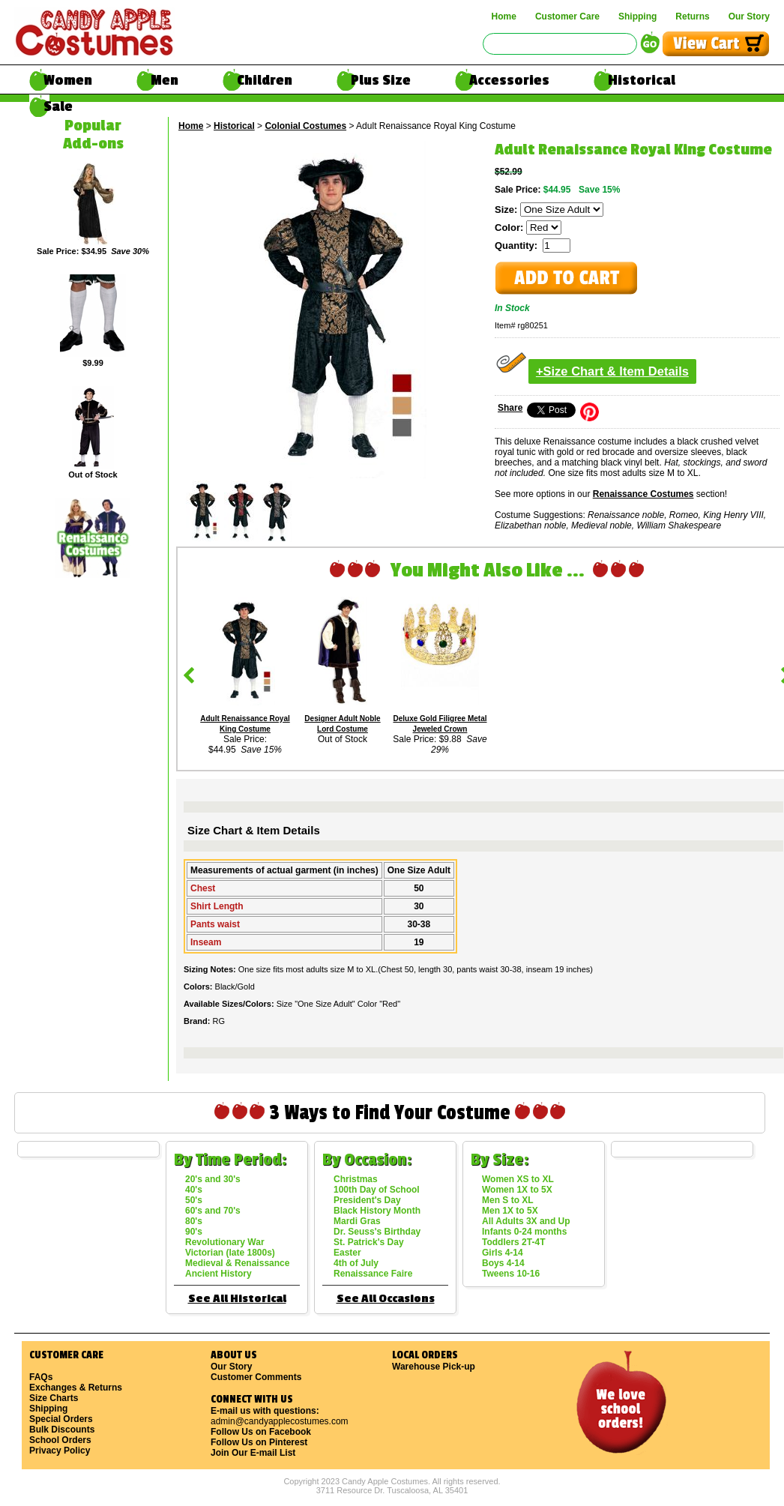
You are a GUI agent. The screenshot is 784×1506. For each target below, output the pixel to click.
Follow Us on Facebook (261, 1432)
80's (193, 1221)
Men (164, 80)
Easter (347, 1252)
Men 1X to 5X (510, 1210)
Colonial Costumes (305, 126)
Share (510, 408)
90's (193, 1231)
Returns (692, 16)
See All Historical (237, 1299)
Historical (641, 80)
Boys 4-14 (503, 1263)
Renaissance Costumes (643, 494)
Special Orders (61, 1419)
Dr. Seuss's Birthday (377, 1231)
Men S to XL (508, 1200)
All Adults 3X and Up (526, 1221)
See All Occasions (386, 1299)
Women (67, 80)
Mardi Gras (357, 1221)
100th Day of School (377, 1189)
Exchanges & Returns (75, 1387)
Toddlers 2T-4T (513, 1242)
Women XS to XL (518, 1179)
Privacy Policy (59, 1450)
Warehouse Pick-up (433, 1366)
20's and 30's (213, 1179)
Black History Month (377, 1210)
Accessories (509, 80)
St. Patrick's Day (369, 1242)
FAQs (40, 1377)
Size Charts (53, 1398)
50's (193, 1200)
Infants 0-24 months (524, 1231)
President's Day (367, 1200)
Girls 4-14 (502, 1252)
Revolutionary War (225, 1242)
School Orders (60, 1440)
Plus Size (381, 80)
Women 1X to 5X (517, 1189)
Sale (58, 106)
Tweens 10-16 (511, 1273)
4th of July (356, 1263)
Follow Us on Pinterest (259, 1442)
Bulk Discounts (61, 1429)
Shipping (637, 16)
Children (264, 80)
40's (193, 1189)
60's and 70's (213, 1210)
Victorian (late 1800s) (230, 1252)
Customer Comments (256, 1377)
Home (504, 16)
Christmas (356, 1179)
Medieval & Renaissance (237, 1263)
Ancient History (218, 1273)
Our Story (749, 16)
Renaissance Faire (373, 1273)
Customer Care (567, 16)
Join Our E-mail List (253, 1453)
